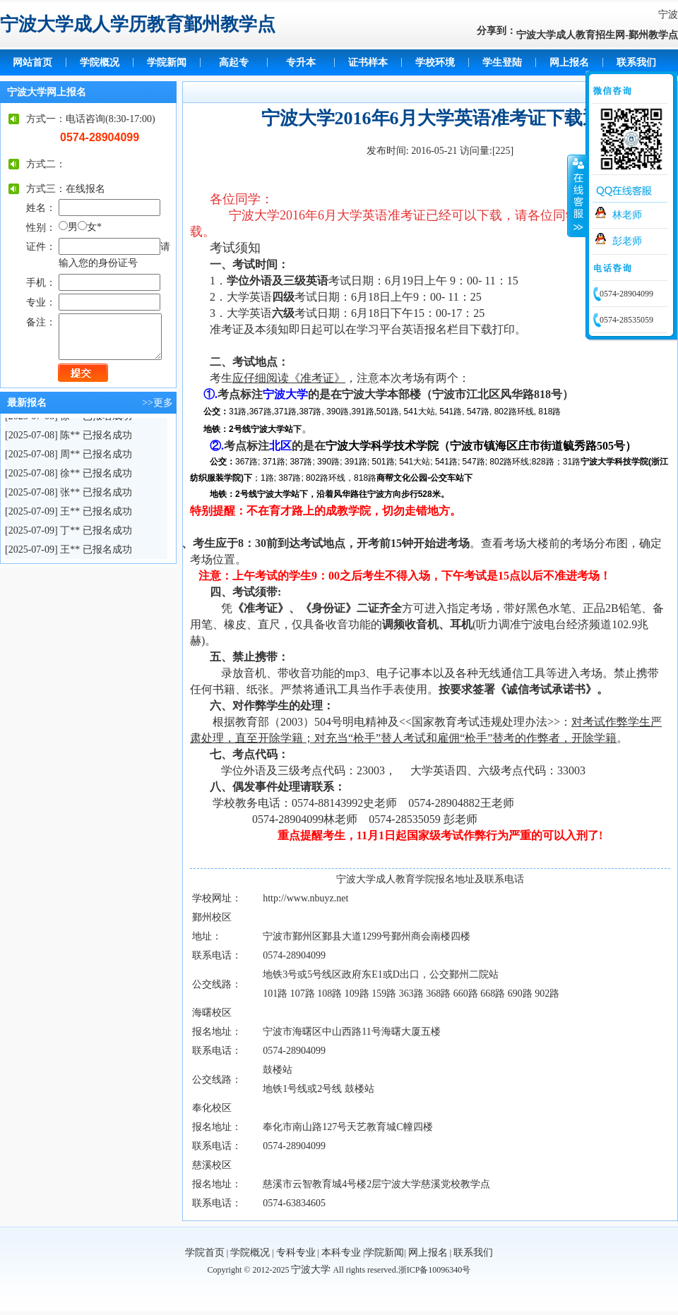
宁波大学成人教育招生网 (570, 35)
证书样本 (368, 62)
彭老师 (627, 241)
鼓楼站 (277, 1069)
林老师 (627, 215)
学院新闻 (166, 62)
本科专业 (341, 1252)
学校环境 (435, 62)
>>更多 (157, 402)
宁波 (668, 14)
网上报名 (569, 62)
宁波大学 (311, 1269)
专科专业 (296, 1252)
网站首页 (32, 62)
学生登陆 (502, 62)
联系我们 (636, 62)
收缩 (577, 195)
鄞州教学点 (653, 35)
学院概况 (99, 62)
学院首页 (205, 1252)
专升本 (301, 62)
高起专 (234, 62)
